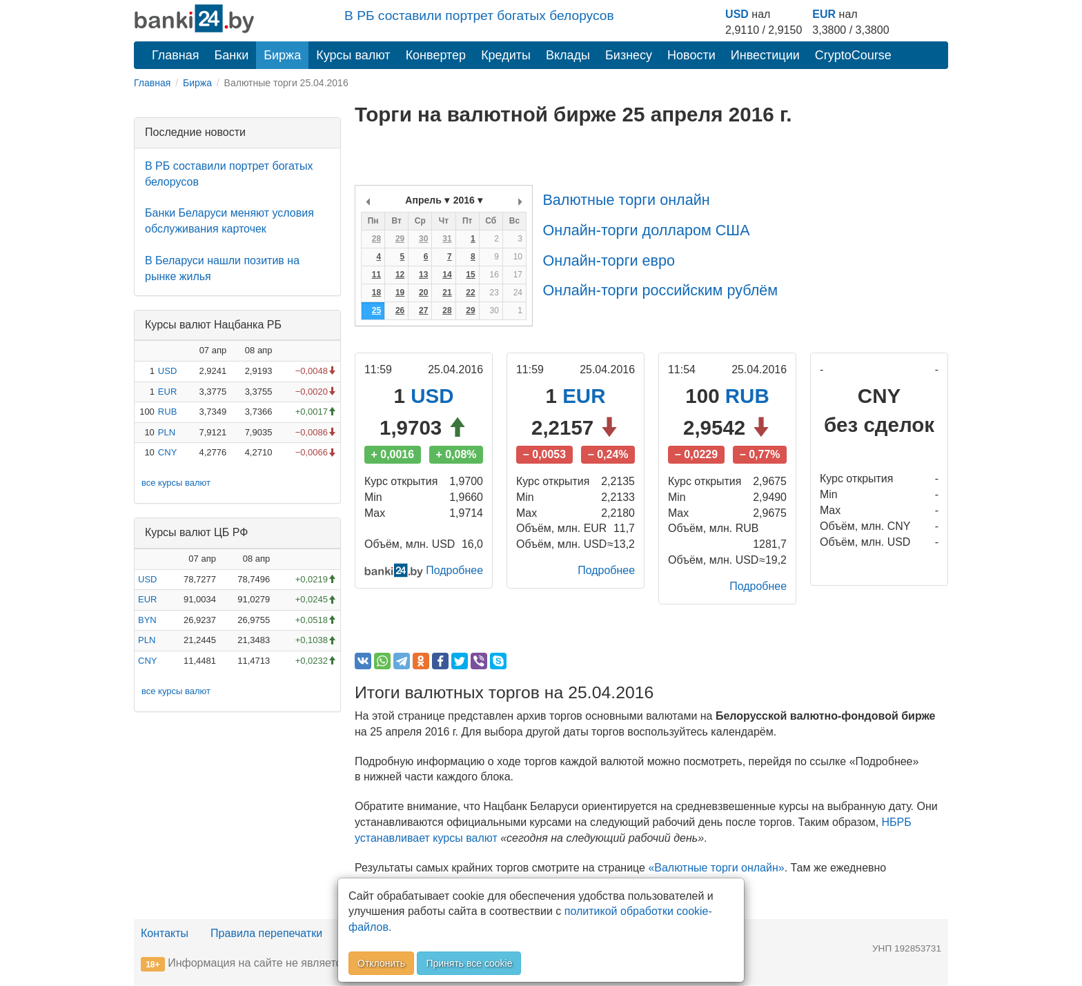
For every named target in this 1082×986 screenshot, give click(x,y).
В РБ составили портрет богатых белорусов (479, 15)
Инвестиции (765, 55)
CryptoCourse (853, 55)
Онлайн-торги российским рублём (660, 290)
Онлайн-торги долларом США (645, 230)
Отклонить (381, 963)
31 (446, 239)
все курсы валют (175, 482)
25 (376, 310)
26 (399, 310)
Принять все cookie (469, 963)
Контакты (164, 934)
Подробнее (454, 570)
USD (737, 14)
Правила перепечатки (266, 934)
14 (446, 274)
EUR (824, 14)
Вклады (568, 55)
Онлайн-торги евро (608, 260)
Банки (232, 55)
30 (423, 239)
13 (423, 274)
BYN (147, 620)
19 (399, 292)
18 (376, 292)
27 (423, 310)
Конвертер (436, 55)
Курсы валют (353, 55)
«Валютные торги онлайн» (716, 868)
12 (399, 274)
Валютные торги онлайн (625, 199)
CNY (167, 452)
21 (446, 292)
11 (376, 274)
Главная (175, 55)
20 (423, 292)
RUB (167, 411)
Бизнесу (628, 55)
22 (470, 292)
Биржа (282, 55)
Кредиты (506, 55)
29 (399, 239)
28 (376, 239)
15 (470, 274)
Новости (691, 55)
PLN (166, 432)
